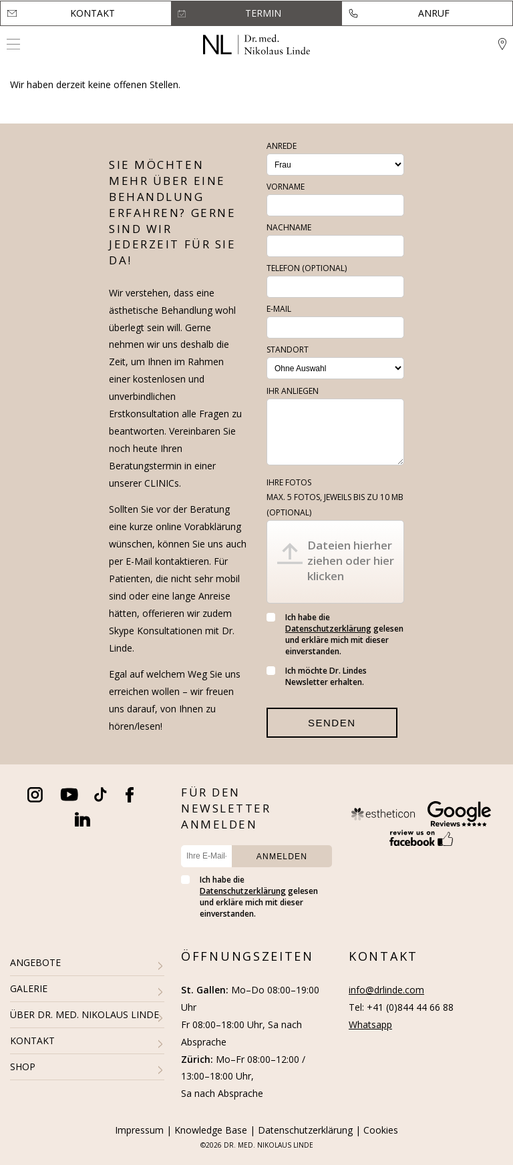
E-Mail (279, 308)
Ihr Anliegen (293, 391)
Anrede (282, 146)
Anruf (434, 13)
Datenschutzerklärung (328, 628)
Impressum (139, 1130)
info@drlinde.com (386, 989)
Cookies (380, 1130)
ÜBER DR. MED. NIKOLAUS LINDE (84, 1014)
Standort (288, 349)
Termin (263, 13)
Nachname (289, 227)
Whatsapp (370, 1024)
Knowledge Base (210, 1130)
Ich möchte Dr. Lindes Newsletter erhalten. (317, 676)
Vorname (286, 186)
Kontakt (92, 13)
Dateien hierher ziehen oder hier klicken (350, 560)
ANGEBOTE (35, 962)
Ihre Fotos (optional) (335, 497)
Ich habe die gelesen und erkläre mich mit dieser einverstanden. (335, 634)
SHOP (22, 1066)
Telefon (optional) (307, 268)
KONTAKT (32, 1040)
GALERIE (28, 988)
